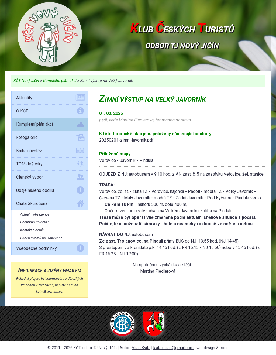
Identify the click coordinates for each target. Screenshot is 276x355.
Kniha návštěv (50, 152)
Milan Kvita (141, 348)
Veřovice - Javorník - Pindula (126, 160)
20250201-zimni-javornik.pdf (126, 140)
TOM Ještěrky (50, 165)
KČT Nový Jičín (26, 80)
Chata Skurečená (50, 204)
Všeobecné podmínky (50, 249)
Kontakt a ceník (31, 230)
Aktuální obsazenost (35, 214)
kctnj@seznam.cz (49, 291)
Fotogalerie (50, 138)
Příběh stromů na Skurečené (41, 238)
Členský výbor (50, 178)
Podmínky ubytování (35, 222)
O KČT (50, 112)
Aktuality (50, 99)
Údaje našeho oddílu (50, 191)
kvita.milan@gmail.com (173, 348)
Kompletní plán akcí (59, 80)
